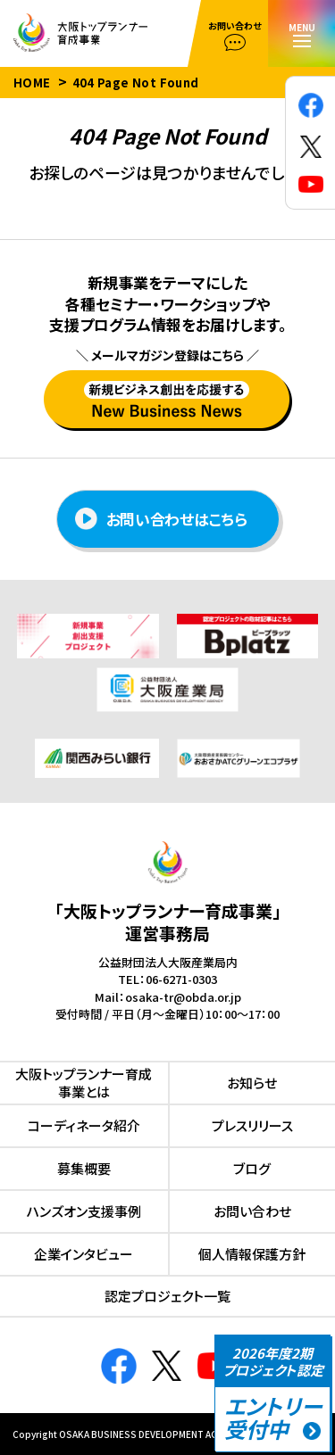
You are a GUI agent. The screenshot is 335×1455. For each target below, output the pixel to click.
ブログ (252, 1168)
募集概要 (84, 1168)
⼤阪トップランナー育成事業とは (83, 1082)
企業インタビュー (83, 1253)
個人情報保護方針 (252, 1253)
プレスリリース (252, 1125)
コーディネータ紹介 (84, 1125)
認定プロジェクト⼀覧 (167, 1295)
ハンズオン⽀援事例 (84, 1211)
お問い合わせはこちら (161, 519)
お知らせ (252, 1082)
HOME (32, 82)
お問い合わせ (252, 1211)
